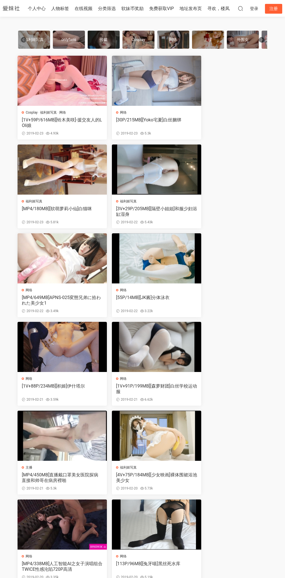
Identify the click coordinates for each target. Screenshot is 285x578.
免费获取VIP (161, 8)
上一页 (66, 512)
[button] (261, 40)
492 (155, 512)
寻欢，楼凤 (218, 8)
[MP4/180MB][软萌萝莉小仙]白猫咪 (227, 120)
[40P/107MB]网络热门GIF (132, 477)
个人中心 (37, 8)
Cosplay (32, 112)
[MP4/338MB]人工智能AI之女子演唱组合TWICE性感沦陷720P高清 (141, 390)
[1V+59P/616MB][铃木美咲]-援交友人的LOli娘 (56, 122)
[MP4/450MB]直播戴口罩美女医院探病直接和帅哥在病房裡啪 (226, 301)
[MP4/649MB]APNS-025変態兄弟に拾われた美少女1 (142, 212)
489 (115, 512)
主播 (199, 291)
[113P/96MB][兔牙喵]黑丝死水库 (224, 388)
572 (179, 512)
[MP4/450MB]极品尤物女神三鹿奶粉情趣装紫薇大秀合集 (56, 480)
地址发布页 (191, 8)
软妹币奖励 (132, 8)
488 (101, 512)
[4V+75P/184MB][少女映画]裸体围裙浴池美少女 (56, 390)
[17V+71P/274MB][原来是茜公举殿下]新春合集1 (226, 480)
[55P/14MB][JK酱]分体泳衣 (218, 209)
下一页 (195, 512)
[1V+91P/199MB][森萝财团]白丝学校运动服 (141, 301)
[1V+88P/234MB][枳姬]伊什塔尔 (53, 298)
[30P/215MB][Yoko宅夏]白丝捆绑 (139, 120)
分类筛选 (107, 8)
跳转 (223, 512)
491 (141, 512)
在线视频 (83, 8)
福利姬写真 (48, 112)
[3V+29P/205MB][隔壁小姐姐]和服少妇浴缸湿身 (56, 212)
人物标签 (60, 8)
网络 (63, 112)
